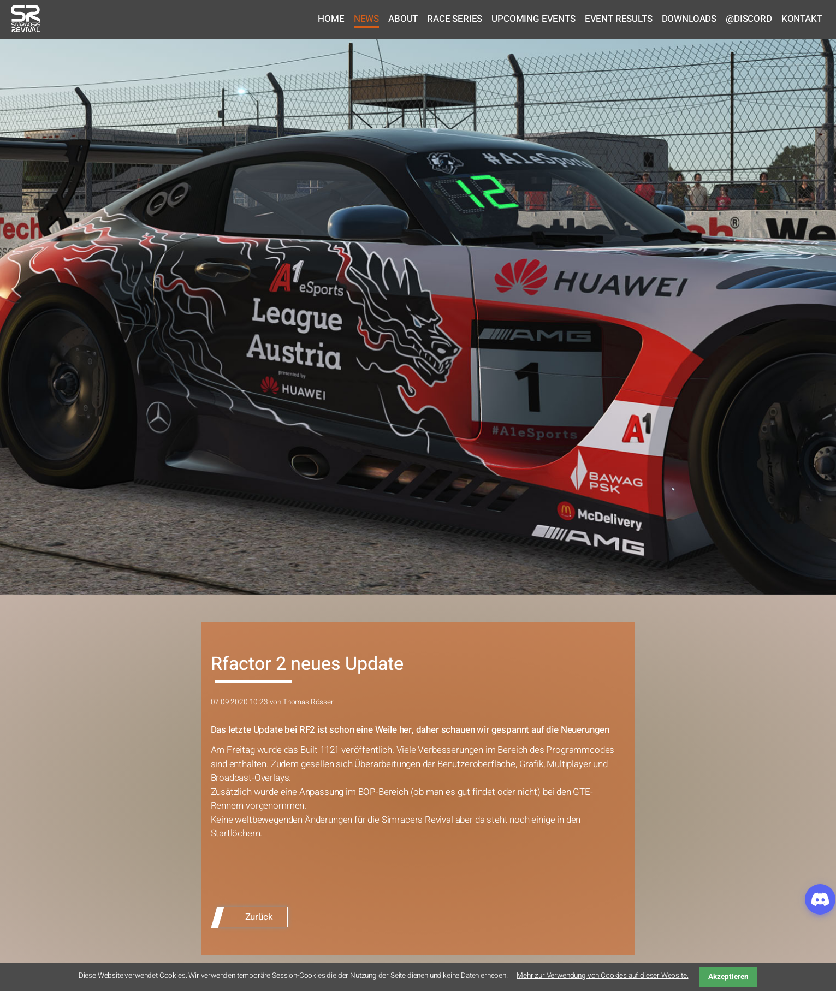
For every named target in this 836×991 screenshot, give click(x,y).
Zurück (259, 917)
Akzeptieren (728, 976)
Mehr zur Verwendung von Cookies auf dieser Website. (602, 975)
